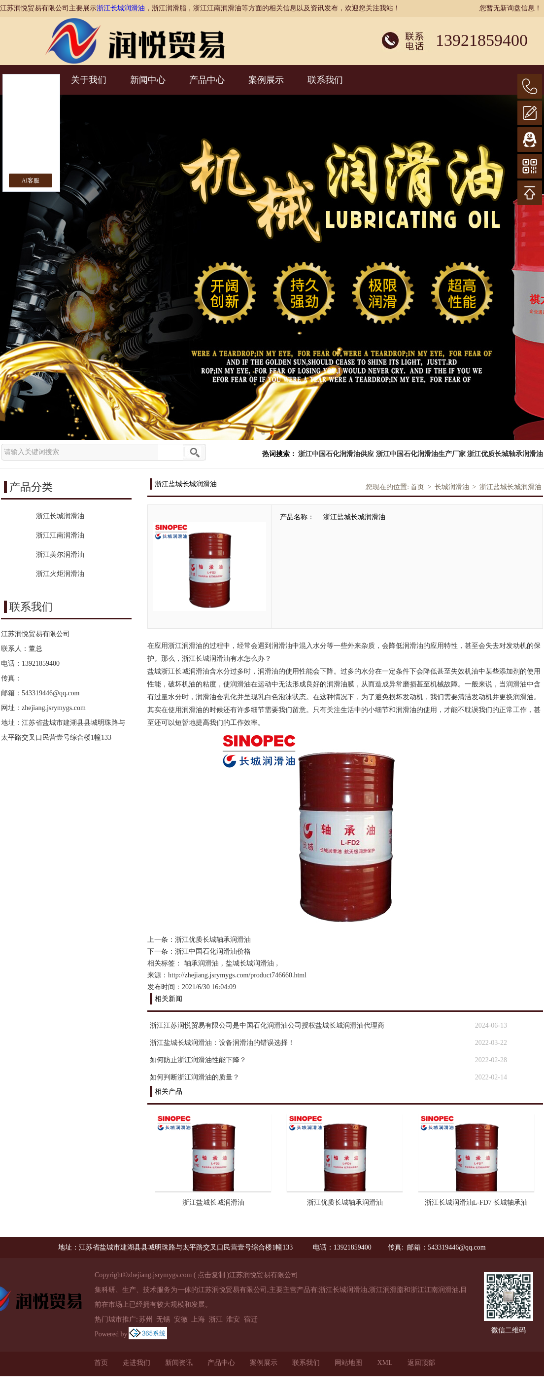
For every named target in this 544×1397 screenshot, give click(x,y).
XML (384, 1362)
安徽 (181, 1319)
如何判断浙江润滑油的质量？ (194, 1077)
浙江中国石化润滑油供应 (336, 454)
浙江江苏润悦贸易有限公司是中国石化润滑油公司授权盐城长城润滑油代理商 (267, 1025)
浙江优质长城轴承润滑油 (505, 454)
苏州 (146, 1319)
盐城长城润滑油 (250, 963)
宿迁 (251, 1319)
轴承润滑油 (201, 963)
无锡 (163, 1319)
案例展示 (266, 80)
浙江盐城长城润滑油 (510, 487)
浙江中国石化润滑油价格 (213, 951)
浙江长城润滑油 (121, 8)
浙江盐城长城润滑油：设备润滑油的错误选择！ (222, 1042)
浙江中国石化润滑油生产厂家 (421, 454)
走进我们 (136, 1362)
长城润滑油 (452, 487)
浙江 (216, 1319)
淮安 (233, 1319)
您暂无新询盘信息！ (510, 8)
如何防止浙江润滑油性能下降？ (198, 1060)
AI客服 (31, 180)
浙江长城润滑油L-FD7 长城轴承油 (476, 1202)
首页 (417, 487)
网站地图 (348, 1362)
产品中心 (207, 80)
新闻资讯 (179, 1362)
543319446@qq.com (51, 693)
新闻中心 (148, 80)
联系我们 (325, 80)
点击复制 (211, 1275)
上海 (198, 1319)
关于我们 (88, 80)
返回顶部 (421, 1362)
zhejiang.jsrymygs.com (54, 708)
